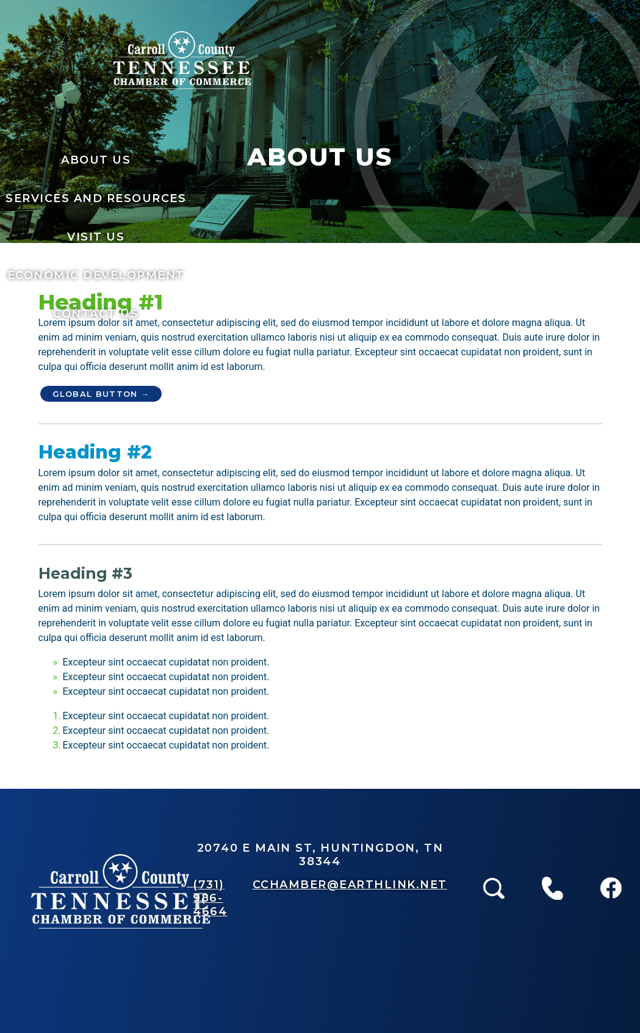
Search (494, 854)
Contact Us (95, 314)
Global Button (95, 394)
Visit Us (95, 237)
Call (553, 854)
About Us (96, 160)
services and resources (95, 198)
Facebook (611, 854)
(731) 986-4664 (210, 898)
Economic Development (96, 275)
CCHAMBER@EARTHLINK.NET (350, 884)
